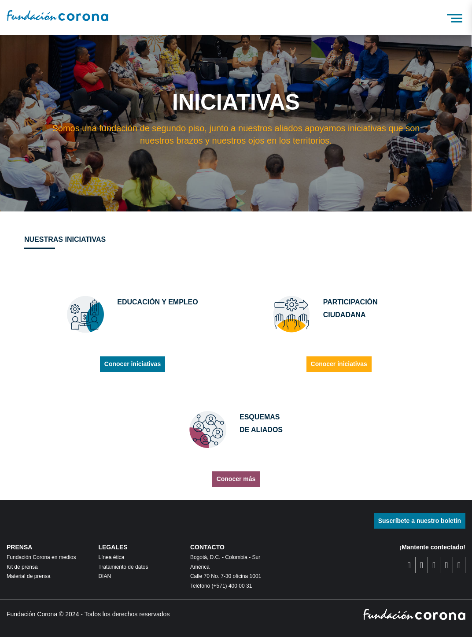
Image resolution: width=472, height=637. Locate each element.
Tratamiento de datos (123, 567)
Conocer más (236, 478)
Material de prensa (28, 576)
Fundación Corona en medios (41, 557)
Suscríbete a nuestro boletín (419, 520)
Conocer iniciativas (132, 363)
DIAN (104, 576)
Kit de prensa (22, 567)
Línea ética (111, 557)
